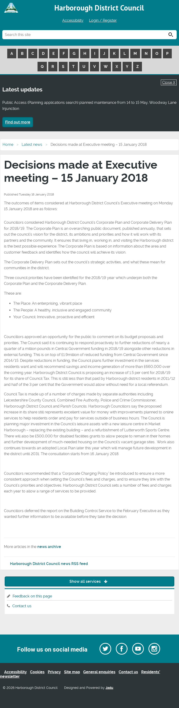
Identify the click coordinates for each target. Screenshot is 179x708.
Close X (168, 82)
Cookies (37, 672)
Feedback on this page (32, 596)
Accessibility (72, 20)
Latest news (32, 144)
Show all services (89, 581)
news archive (49, 546)
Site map (72, 672)
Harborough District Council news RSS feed (49, 564)
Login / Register (103, 20)
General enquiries (99, 672)
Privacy (54, 672)
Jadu (109, 688)
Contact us (21, 606)
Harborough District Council (99, 8)
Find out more (17, 122)
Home (8, 144)
